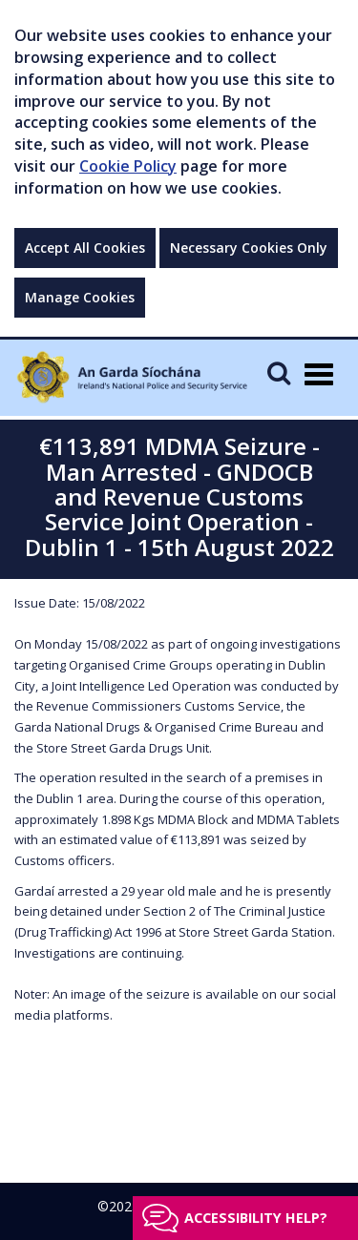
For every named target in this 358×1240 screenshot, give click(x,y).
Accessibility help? (255, 1218)
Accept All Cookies (85, 247)
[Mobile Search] (279, 372)
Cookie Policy (128, 165)
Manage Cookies (80, 297)
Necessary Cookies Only (248, 247)
